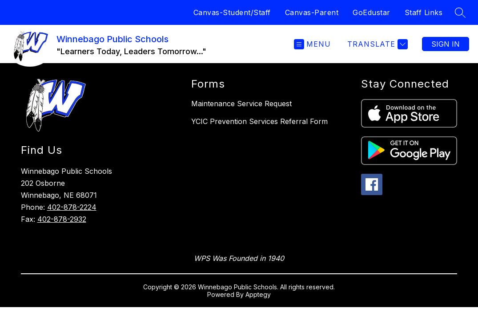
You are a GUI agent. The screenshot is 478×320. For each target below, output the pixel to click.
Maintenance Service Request (241, 103)
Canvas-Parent (312, 12)
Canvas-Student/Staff (232, 12)
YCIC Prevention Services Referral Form (259, 121)
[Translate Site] (376, 44)
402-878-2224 (71, 207)
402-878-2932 (61, 219)
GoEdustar (371, 12)
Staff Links (424, 12)
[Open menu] (312, 44)
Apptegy (258, 294)
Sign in (445, 44)
